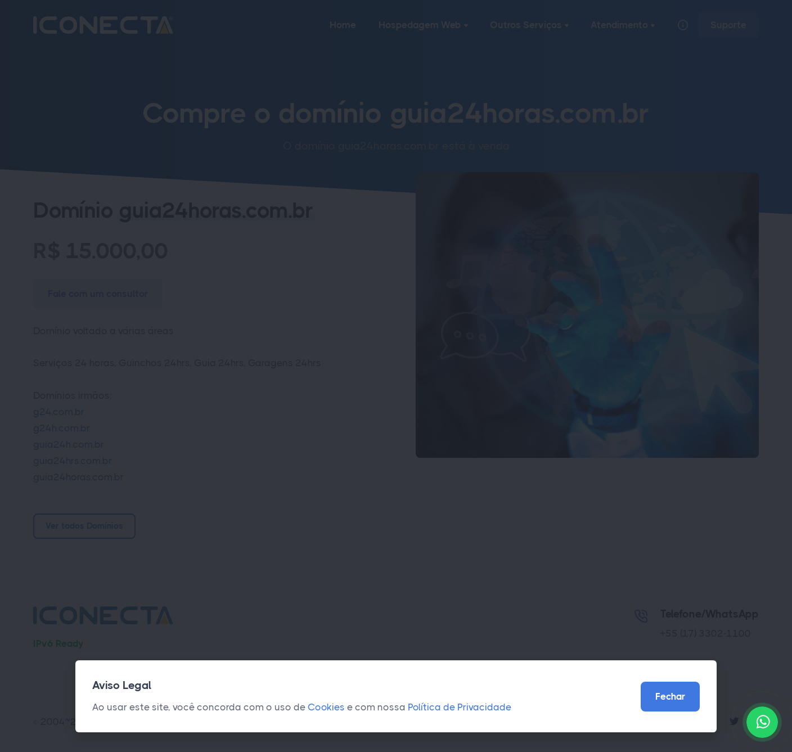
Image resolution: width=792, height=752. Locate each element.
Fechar (670, 696)
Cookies (326, 707)
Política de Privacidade (459, 707)
